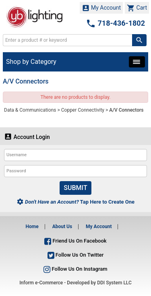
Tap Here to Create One (75, 202)
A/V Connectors (126, 110)
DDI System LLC (114, 283)
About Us (62, 226)
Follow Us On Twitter (76, 255)
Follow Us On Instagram (75, 269)
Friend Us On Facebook (75, 241)
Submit (75, 188)
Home (32, 226)
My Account (101, 8)
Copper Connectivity (82, 110)
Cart (137, 8)
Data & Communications (30, 110)
